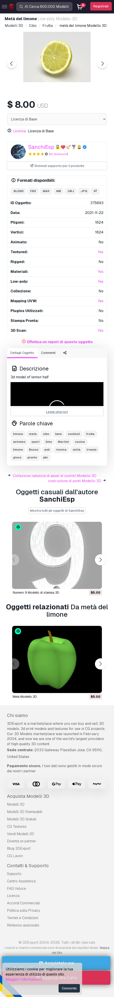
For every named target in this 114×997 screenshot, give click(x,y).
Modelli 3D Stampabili (24, 811)
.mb (58, 191)
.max (46, 191)
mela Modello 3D (25, 697)
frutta (90, 434)
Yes (100, 252)
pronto (32, 457)
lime (49, 442)
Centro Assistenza (21, 881)
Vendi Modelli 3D (20, 834)
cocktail (74, 434)
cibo (46, 434)
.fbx (33, 191)
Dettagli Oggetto (22, 353)
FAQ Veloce (16, 888)
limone (18, 434)
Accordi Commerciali (23, 903)
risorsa (61, 449)
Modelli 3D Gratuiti (21, 819)
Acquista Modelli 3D (28, 796)
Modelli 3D (15, 804)
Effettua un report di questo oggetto (60, 342)
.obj (70, 191)
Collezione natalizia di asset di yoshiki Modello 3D (54, 475)
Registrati (101, 6)
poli (47, 449)
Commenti (48, 353)
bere (58, 434)
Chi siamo (17, 715)
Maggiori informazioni (24, 979)
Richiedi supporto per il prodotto (57, 166)
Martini (63, 442)
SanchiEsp (41, 146)
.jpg (83, 191)
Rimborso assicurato (23, 925)
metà (33, 434)
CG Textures (16, 826)
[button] (100, 560)
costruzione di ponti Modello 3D (74, 481)
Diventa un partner (21, 841)
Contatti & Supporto (28, 866)
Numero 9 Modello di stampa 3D (36, 592)
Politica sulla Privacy (23, 910)
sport (35, 442)
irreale (91, 449)
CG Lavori (15, 856)
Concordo (69, 988)
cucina (80, 442)
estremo (19, 442)
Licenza (13, 895)
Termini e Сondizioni (22, 918)
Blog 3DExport (19, 848)
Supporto (14, 873)
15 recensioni (58, 154)
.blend (18, 191)
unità (77, 449)
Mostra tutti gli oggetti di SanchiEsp (57, 511)
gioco (17, 457)
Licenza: (20, 131)
